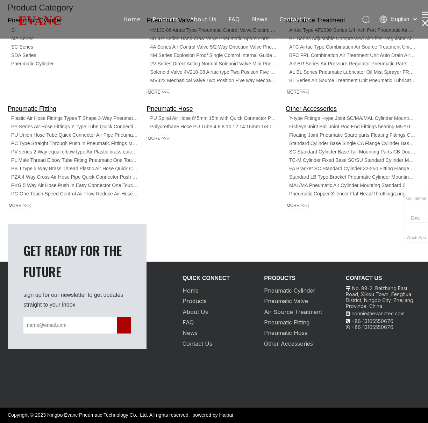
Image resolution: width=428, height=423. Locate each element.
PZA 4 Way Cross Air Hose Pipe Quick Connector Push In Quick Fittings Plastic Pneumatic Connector (74, 177)
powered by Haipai (212, 415)
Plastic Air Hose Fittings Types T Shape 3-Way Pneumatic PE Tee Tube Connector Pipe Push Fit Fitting (74, 118)
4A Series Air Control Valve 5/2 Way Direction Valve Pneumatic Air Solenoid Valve (213, 47)
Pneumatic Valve (286, 300)
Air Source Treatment (293, 311)
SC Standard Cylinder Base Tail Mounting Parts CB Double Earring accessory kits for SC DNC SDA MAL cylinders (352, 152)
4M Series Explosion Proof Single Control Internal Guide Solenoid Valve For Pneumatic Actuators (213, 55)
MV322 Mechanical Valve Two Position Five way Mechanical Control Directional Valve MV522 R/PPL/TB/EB (213, 80)
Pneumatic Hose (170, 108)
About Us (203, 19)
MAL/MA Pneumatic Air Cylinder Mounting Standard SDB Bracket (352, 185)
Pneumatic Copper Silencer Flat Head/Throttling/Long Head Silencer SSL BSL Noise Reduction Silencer (352, 193)
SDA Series (23, 55)
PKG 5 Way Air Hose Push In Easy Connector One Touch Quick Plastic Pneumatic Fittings (74, 185)
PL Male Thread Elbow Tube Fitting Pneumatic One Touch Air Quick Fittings (74, 160)
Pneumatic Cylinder (32, 63)
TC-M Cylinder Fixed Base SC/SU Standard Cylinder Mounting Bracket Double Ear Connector (352, 160)
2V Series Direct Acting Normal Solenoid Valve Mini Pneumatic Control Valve (213, 63)
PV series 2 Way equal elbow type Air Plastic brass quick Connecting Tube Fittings (74, 152)
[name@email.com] (54, 325)
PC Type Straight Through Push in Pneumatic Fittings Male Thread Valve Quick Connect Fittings (74, 143)
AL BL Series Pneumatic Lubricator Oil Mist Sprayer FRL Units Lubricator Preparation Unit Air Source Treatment (352, 72)
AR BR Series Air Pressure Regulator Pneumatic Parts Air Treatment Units (352, 63)
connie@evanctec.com (378, 313)
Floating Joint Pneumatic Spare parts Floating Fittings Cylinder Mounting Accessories (352, 135)
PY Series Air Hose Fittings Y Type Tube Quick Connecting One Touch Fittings (74, 126)
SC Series (22, 47)
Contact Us (295, 19)
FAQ (234, 19)
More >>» (158, 92)
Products (165, 19)
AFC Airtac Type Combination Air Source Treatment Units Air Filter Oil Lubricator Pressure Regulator (352, 47)
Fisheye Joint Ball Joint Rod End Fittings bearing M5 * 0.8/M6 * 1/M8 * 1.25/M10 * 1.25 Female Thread (352, 126)
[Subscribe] (124, 325)
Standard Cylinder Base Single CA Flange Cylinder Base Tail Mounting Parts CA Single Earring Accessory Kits (352, 143)
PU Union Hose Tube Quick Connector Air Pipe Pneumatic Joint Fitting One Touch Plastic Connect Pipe (74, 135)
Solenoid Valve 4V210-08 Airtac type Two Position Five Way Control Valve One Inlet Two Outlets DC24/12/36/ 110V (213, 72)
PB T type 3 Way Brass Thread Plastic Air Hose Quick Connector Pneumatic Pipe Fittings (74, 168)
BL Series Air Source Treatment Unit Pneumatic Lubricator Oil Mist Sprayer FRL (352, 80)
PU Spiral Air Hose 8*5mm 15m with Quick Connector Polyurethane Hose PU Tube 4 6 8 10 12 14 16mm (213, 118)
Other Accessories (311, 108)
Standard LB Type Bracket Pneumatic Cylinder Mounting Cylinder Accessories (352, 177)
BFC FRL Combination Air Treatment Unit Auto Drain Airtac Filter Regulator (352, 55)
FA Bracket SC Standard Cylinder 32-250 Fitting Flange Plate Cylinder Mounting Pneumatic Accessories (352, 168)
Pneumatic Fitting (32, 108)
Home (132, 19)
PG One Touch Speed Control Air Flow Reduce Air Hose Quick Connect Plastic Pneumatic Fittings (74, 193)
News (260, 19)
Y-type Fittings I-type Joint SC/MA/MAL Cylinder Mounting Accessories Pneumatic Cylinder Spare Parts (352, 118)
